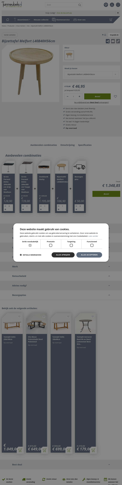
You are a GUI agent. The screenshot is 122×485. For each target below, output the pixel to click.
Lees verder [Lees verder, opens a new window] (93, 236)
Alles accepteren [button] (89, 255)
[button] (30, 255)
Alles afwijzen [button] (63, 255)
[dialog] (61, 242)
